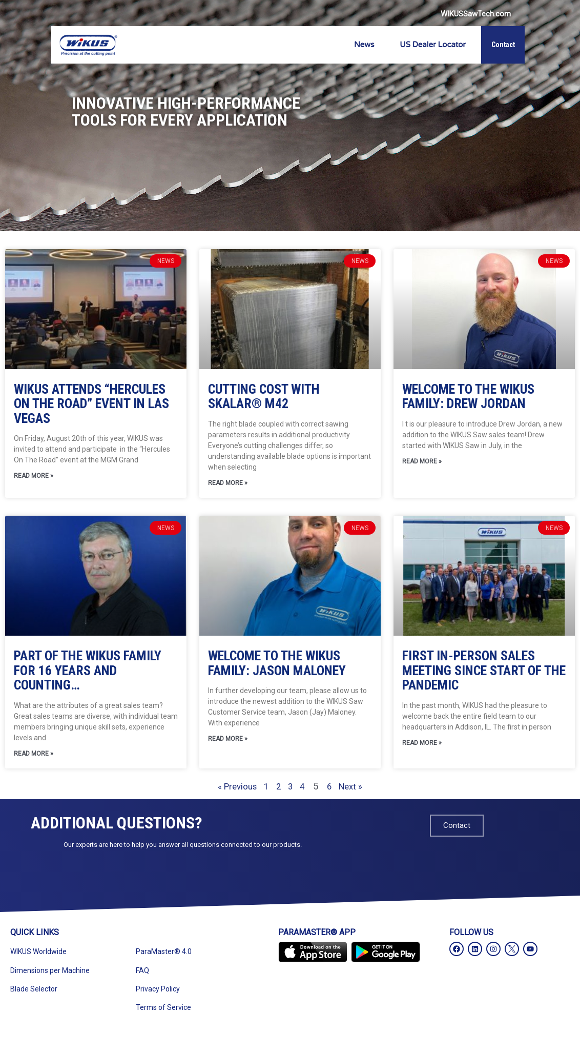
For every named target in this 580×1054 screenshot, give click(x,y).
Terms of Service (163, 1009)
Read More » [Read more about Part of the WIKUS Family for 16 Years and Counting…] (33, 755)
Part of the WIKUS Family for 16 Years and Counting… (87, 671)
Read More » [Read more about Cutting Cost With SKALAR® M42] (227, 484)
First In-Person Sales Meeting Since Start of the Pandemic (484, 671)
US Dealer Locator (433, 44)
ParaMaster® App (317, 934)
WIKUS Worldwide (38, 953)
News (364, 44)
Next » (361, 788)
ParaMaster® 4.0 (164, 953)
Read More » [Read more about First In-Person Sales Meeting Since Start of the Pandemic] (422, 744)
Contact (503, 44)
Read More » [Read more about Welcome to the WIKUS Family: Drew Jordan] (422, 462)
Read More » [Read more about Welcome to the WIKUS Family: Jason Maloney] (227, 740)
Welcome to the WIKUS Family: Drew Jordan (468, 396)
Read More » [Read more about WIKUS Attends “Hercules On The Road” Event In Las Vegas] (33, 476)
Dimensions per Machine (50, 972)
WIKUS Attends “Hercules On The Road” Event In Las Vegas (91, 403)
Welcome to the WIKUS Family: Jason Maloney (277, 664)
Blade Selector (33, 991)
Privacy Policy (158, 991)
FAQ (142, 972)
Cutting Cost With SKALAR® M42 (264, 396)
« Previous (228, 788)
